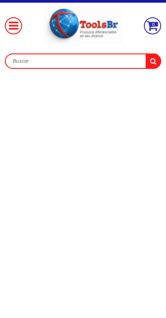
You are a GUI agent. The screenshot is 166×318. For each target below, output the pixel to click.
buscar (153, 61)
